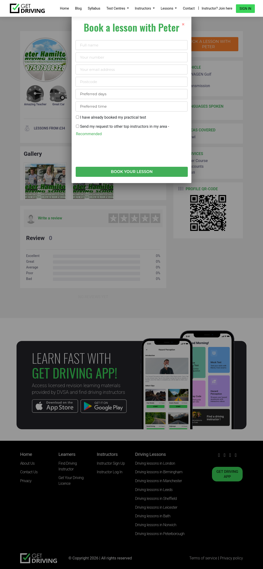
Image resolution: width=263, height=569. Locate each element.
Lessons (167, 8)
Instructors (143, 8)
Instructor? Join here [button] (217, 8)
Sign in (245, 9)
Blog (78, 8)
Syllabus (94, 8)
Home (64, 8)
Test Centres (116, 8)
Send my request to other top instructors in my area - (122, 130)
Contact (189, 8)
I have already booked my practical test (111, 117)
